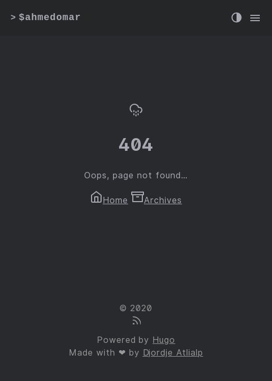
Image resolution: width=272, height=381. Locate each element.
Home (109, 200)
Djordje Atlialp (173, 353)
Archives (156, 200)
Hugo (163, 340)
